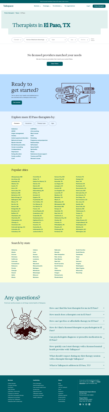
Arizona (13, 254)
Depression (15, 152)
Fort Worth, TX (37, 206)
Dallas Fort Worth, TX (39, 181)
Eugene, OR (36, 197)
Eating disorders (16, 154)
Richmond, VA (80, 184)
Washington (80, 266)
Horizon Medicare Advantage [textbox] (35, 40)
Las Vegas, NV (58, 184)
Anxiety (13, 136)
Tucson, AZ (79, 216)
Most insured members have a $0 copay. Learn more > (54, 1)
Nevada (56, 252)
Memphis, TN (58, 197)
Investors (60, 393)
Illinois (13, 277)
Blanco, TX (14, 202)
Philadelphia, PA (59, 225)
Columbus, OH (16, 231)
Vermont (78, 261)
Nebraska (57, 250)
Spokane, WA (80, 209)
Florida (13, 268)
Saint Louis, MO (81, 190)
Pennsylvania (58, 275)
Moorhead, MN (59, 206)
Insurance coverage (38, 395)
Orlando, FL (58, 222)
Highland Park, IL (38, 220)
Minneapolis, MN (59, 204)
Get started (16, 102)
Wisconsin (79, 270)
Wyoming (79, 273)
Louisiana (36, 259)
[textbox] (72, 40)
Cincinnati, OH (15, 225)
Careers (60, 385)
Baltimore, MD (15, 193)
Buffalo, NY (14, 213)
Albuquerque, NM (16, 177)
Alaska (13, 252)
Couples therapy (12, 385)
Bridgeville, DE (15, 209)
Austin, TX (14, 186)
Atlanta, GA (15, 184)
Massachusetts (37, 266)
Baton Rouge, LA (16, 197)
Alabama (14, 250)
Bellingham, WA (16, 200)
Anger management (17, 133)
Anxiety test (36, 389)
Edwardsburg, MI (38, 190)
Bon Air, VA (14, 204)
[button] (37, 6)
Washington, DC (81, 225)
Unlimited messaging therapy (16, 395)
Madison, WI (58, 195)
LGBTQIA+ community (14, 391)
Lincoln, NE (57, 188)
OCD (32, 136)
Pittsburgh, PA (58, 229)
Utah (77, 259)
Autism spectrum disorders (19, 138)
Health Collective (37, 397)
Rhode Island (58, 277)
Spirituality (34, 149)
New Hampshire (59, 254)
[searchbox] (17, 40)
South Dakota (80, 252)
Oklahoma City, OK (60, 218)
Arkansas (14, 257)
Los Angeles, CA (59, 190)
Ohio (56, 268)
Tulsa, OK (79, 218)
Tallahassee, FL (80, 211)
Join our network (62, 387)
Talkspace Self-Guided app (15, 401)
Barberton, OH (15, 195)
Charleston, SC (16, 216)
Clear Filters (54, 63)
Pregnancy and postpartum (39, 140)
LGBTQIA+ (34, 129)
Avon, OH (14, 188)
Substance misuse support (39, 154)
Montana (36, 277)
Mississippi (36, 273)
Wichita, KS (79, 227)
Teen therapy (11, 389)
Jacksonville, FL (38, 231)
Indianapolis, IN (38, 229)
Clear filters (93, 39)
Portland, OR (58, 231)
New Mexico (58, 259)
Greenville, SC (37, 216)
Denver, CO (36, 184)
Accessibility (61, 401)
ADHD (13, 131)
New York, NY (58, 213)
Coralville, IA (37, 177)
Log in (88, 6)
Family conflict (16, 156)
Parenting (34, 138)
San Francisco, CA (81, 200)
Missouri (35, 275)
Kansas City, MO (59, 177)
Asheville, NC (15, 181)
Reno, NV (79, 181)
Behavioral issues (16, 140)
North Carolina (59, 263)
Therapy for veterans (13, 393)
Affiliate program (62, 395)
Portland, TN (80, 177)
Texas (17, 13)
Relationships (35, 142)
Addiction (14, 129)
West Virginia (80, 268)
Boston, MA (15, 206)
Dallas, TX (36, 179)
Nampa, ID (57, 209)
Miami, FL (57, 200)
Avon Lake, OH (16, 190)
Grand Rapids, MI (38, 211)
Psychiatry (10, 387)
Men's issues (34, 133)
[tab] (16, 123)
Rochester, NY (80, 186)
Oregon (56, 273)
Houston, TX (37, 225)
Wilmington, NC (81, 229)
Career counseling (17, 147)
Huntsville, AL (37, 227)
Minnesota (36, 270)
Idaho (13, 275)
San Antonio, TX (81, 195)
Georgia (14, 270)
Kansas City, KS (59, 179)
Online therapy (12, 383)
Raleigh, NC (79, 179)
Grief (13, 158)
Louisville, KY (58, 193)
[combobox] (17, 39)
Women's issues (35, 158)
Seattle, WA (79, 204)
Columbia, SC (15, 229)
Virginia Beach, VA (81, 222)
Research (60, 391)
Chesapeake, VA (16, 220)
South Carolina (80, 250)
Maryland (36, 263)
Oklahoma (57, 270)
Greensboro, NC (38, 213)
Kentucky (36, 257)
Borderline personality (18, 145)
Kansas (35, 254)
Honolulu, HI (37, 222)
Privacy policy (62, 397)
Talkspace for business (14, 397)
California (14, 259)
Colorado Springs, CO (18, 227)
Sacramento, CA (81, 188)
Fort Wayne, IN (37, 204)
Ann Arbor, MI (15, 179)
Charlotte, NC (15, 218)
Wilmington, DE (81, 231)
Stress (32, 152)
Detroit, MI (36, 186)
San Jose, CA (80, 202)
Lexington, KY (58, 186)
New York (57, 261)
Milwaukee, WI (59, 202)
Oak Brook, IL (58, 216)
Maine (35, 261)
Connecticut (15, 263)
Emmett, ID (36, 195)
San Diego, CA (80, 197)
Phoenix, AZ (58, 227)
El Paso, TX (36, 193)
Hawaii (13, 273)
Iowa (34, 252)
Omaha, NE (57, 220)
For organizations (70, 6)
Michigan (36, 268)
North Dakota (58, 266)
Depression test (37, 391)
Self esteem (34, 145)
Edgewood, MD (38, 188)
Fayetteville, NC (38, 200)
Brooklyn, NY (15, 211)
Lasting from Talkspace (14, 399)
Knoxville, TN (58, 181)
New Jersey (58, 257)
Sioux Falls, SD (80, 206)
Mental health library (38, 385)
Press (59, 389)
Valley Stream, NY (81, 220)
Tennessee (79, 254)
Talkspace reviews (38, 393)
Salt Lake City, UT (81, 193)
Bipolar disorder (16, 142)
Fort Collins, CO (38, 202)
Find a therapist (99, 6)
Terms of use (61, 399)
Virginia (78, 263)
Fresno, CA (36, 209)
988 (93, 381)
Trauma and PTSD (36, 156)
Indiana (35, 250)
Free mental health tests (39, 387)
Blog (59, 383)
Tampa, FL (79, 213)
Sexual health (35, 147)
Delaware (14, 266)
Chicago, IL (14, 222)
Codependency (16, 149)
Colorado (14, 261)
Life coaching (35, 131)
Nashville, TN (58, 211)
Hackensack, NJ (38, 218)
